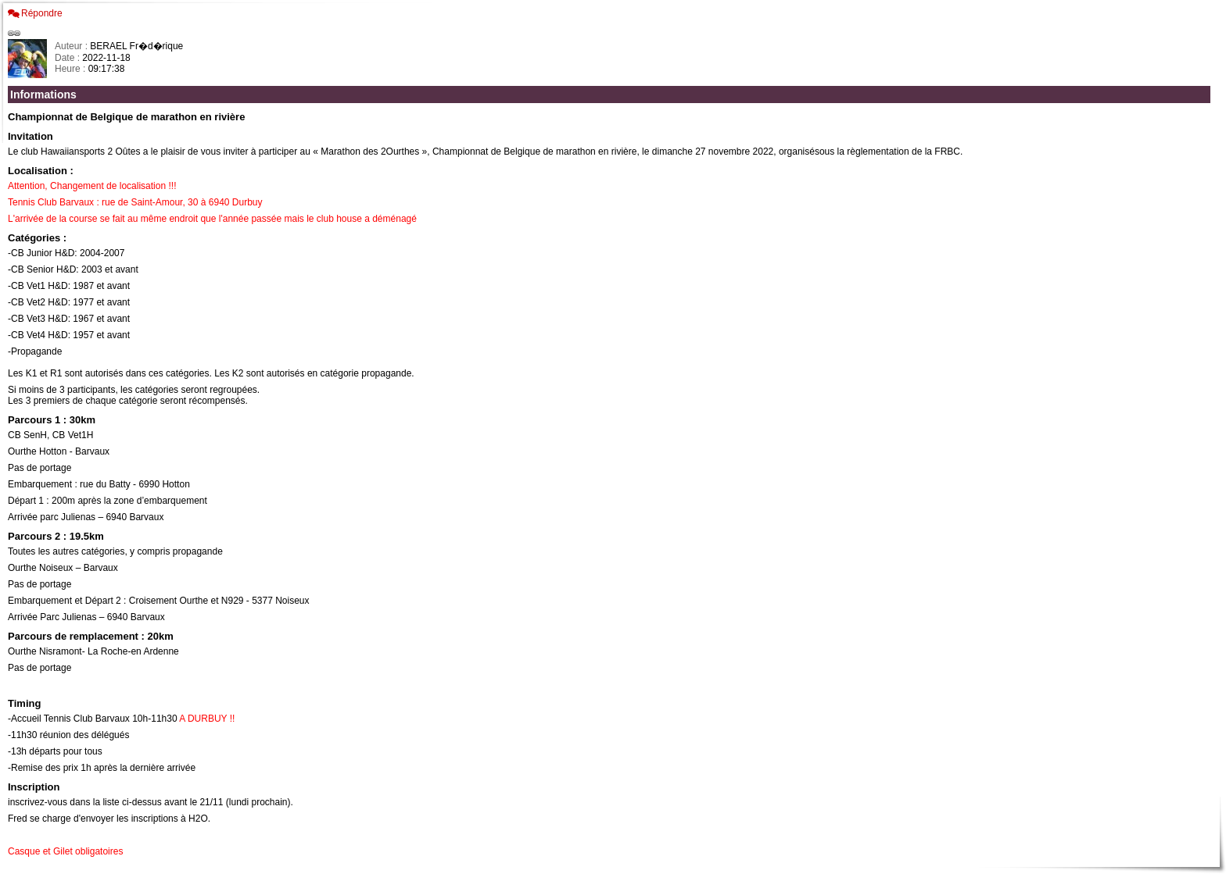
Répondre (42, 13)
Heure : (71, 68)
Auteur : (72, 46)
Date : (68, 57)
